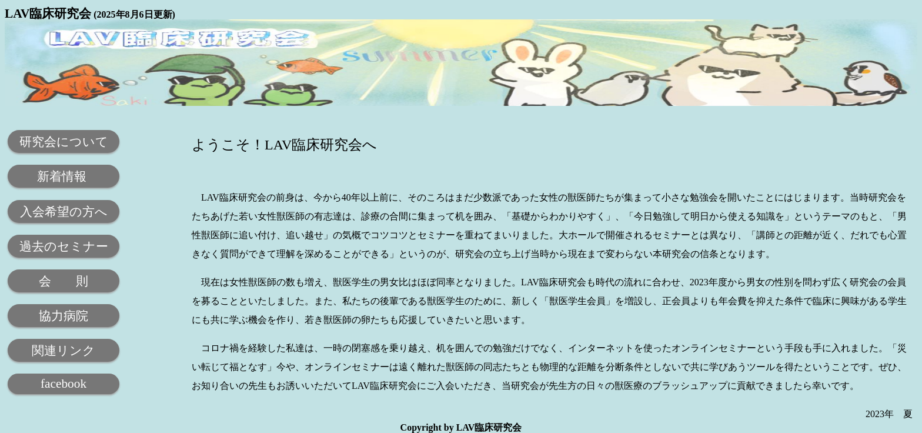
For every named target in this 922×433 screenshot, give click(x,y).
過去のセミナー (63, 246)
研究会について (63, 142)
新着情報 (63, 176)
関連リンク (63, 351)
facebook (63, 384)
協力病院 (63, 316)
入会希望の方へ (64, 212)
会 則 (63, 281)
